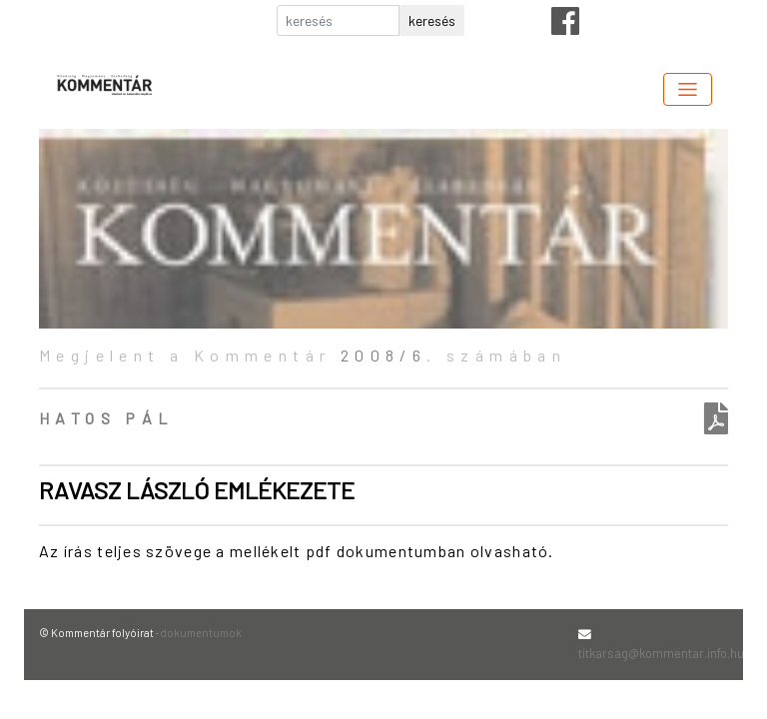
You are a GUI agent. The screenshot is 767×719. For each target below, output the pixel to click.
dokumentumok (201, 632)
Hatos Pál (106, 417)
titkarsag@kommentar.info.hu (661, 653)
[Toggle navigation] (687, 89)
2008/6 (383, 355)
